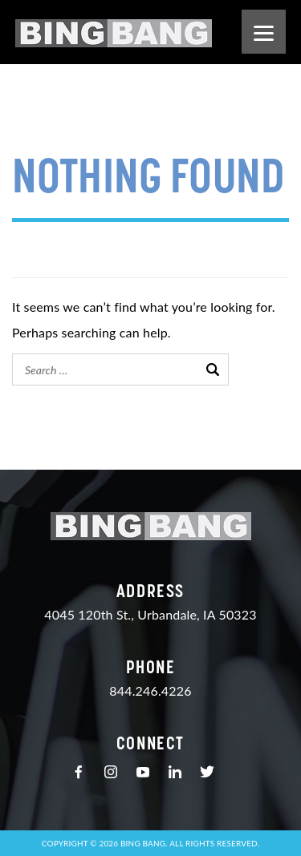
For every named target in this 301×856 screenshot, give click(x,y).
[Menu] (264, 32)
